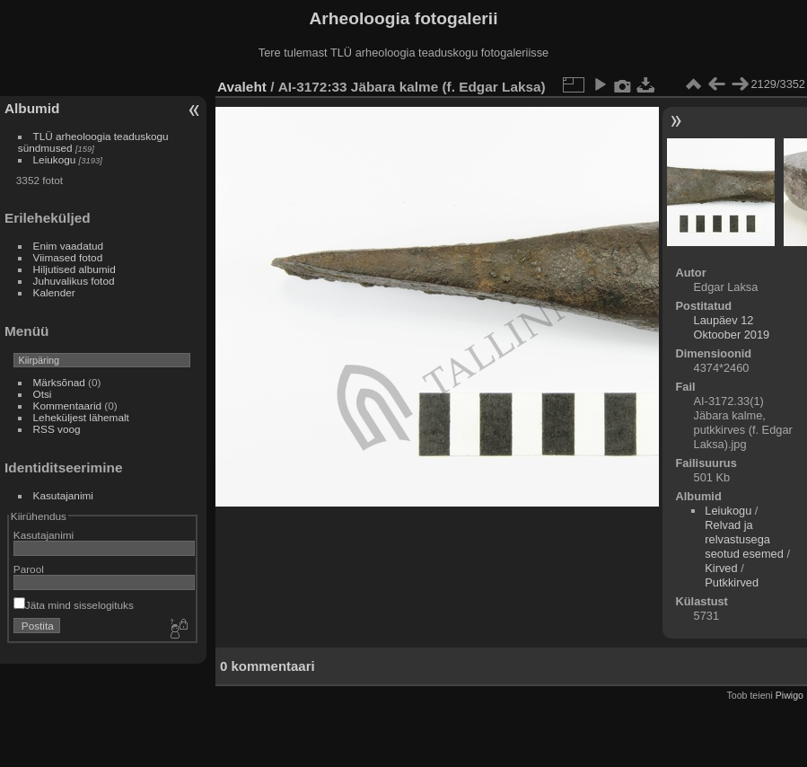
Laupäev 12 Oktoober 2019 (732, 327)
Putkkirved (732, 582)
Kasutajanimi (63, 495)
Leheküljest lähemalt (81, 417)
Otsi (42, 394)
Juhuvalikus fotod (74, 281)
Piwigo (789, 695)
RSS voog (57, 429)
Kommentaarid (67, 405)
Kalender (54, 292)
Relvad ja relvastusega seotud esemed (744, 539)
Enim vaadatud (68, 245)
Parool (28, 569)
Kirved (721, 568)
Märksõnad (59, 382)
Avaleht (242, 86)
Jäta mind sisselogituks (73, 605)
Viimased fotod (68, 257)
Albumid (31, 108)
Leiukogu (54, 159)
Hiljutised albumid (74, 269)
